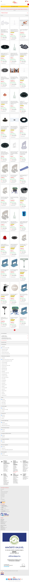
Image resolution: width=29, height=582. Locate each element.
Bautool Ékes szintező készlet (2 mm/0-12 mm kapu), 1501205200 (14, 318)
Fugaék (3, 371)
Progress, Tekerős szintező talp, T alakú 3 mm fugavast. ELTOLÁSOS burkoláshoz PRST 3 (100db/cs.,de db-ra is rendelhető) (14, 102)
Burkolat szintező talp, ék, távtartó (7, 359)
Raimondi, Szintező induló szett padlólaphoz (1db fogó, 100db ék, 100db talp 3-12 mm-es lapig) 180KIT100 (14, 77)
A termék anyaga (3, 406)
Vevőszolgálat (2, 496)
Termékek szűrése (14, 6)
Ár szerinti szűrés (3, 342)
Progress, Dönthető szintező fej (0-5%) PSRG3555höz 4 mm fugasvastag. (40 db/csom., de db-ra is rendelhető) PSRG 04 (14, 245)
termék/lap (26, 15)
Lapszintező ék (4, 350)
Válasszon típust (4, 12)
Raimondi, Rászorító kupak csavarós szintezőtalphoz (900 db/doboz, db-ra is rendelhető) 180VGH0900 (4, 102)
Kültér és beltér (4, 455)
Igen (2, 431)
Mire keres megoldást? (4, 444)
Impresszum (2, 489)
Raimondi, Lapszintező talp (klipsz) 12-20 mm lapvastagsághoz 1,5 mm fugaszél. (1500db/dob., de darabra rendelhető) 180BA (4, 31)
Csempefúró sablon (5, 372)
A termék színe (3, 413)
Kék (2, 418)
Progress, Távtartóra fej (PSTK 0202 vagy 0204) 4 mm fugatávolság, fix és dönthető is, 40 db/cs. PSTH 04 (5, 54)
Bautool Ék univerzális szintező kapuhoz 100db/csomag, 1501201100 (24, 176)
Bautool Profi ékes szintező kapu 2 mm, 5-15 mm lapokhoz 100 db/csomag (23, 318)
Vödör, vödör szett (4, 377)
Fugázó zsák (3, 390)
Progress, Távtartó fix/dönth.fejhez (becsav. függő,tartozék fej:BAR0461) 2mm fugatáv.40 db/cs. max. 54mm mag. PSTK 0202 (5, 153)
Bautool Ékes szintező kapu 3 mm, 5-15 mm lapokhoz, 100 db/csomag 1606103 (14, 270)
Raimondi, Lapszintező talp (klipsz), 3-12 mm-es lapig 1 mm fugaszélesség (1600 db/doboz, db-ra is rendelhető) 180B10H (23, 153)
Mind (2, 346)
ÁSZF (1, 490)
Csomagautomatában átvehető (6, 433)
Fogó (2, 392)
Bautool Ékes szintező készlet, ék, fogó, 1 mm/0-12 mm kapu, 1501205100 (14, 198)
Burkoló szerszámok (5, 347)
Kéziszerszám (3, 9)
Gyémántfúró (4, 368)
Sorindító (3, 381)
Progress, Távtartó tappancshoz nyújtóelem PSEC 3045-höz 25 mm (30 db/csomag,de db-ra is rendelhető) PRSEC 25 (23, 198)
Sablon (3, 389)
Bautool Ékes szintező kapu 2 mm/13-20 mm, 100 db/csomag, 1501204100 (4, 222)
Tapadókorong (4, 375)
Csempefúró (4, 374)
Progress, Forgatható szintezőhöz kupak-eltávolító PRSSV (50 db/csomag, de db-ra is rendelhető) (5, 245)
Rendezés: (2, 15)
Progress (3, 400)
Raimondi (3, 403)
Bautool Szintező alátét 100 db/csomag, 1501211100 (14, 294)
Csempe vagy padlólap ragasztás (7, 449)
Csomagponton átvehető (5, 439)
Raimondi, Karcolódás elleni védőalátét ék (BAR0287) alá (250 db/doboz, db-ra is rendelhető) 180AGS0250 (24, 54)
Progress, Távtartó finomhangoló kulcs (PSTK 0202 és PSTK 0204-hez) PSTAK (4, 318)
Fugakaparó (3, 366)
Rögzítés (3, 448)
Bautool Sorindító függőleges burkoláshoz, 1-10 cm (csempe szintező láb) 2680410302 (5, 295)
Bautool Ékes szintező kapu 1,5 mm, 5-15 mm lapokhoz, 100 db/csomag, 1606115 (5, 270)
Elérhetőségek (3, 499)
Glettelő (3, 383)
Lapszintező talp (4, 349)
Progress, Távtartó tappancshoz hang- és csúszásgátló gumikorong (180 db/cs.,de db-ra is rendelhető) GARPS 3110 (5, 78)
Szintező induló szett (5, 352)
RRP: (1, 33)
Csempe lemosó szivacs (5, 365)
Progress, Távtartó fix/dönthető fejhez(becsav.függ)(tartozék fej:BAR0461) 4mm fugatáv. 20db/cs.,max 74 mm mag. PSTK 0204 (24, 103)
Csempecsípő (4, 387)
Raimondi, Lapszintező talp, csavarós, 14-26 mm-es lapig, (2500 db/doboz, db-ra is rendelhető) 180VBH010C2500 (14, 30)
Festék (3, 393)
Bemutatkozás (3, 495)
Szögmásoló (3, 395)
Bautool (3, 402)
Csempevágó (4, 362)
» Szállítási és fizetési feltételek (4, 491)
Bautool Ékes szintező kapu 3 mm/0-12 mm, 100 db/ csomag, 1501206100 (14, 176)
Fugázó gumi (4, 384)
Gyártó (2, 397)
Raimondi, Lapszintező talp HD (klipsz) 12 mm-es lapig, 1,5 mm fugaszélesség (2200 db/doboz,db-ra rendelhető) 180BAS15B (14, 153)
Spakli (3, 386)
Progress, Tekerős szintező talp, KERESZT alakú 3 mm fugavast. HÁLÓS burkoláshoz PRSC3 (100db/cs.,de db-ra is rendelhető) (14, 54)
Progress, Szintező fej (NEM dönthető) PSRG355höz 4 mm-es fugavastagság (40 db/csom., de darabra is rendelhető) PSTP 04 (14, 128)
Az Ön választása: (4, 333)
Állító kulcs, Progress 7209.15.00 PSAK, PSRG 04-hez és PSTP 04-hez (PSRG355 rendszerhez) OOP (24, 270)
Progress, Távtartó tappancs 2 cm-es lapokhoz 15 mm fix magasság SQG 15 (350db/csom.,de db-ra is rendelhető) (24, 128)
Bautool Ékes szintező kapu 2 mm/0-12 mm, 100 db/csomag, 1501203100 (4, 176)
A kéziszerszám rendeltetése (5, 356)
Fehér (3, 416)
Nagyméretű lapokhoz (5, 425)
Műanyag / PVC (4, 409)
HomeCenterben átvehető (5, 427)
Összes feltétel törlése (4, 340)
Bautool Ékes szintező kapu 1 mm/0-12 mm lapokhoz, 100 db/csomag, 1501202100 (4, 198)
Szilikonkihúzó (4, 369)
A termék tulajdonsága (4, 420)
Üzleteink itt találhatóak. (15, 472)
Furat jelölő (3, 380)
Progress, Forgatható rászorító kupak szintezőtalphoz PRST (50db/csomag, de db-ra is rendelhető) (24, 222)
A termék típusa (3, 344)
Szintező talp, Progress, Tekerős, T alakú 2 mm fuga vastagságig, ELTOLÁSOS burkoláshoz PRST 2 (14, 222)
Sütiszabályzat (3, 494)
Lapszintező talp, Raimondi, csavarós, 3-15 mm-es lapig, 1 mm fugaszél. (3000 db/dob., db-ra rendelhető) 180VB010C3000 (24, 78)
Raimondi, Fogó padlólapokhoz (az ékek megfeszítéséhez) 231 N (24, 30)
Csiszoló (3, 378)
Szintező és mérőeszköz (5, 353)
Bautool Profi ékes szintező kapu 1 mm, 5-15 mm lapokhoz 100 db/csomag (24, 295)
